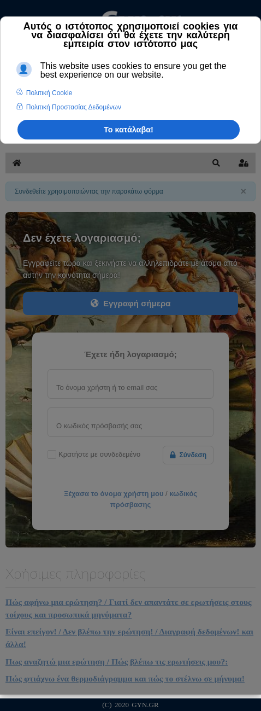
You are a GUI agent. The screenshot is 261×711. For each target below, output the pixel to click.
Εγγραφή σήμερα (131, 303)
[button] (216, 163)
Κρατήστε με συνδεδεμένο (99, 454)
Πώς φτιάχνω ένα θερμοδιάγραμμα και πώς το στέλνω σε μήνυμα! (125, 678)
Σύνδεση (188, 455)
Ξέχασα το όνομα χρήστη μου (114, 493)
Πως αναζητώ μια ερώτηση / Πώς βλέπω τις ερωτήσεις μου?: (116, 661)
